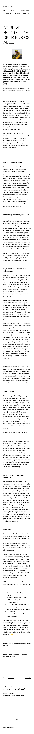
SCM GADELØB (24, 10)
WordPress (11, 727)
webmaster (11, 678)
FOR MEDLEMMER (20, 13)
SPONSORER (7, 13)
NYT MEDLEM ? (8, 6)
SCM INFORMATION (9, 10)
